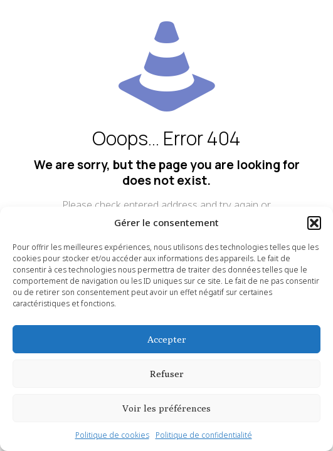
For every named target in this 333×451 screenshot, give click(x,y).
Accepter (166, 339)
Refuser (167, 373)
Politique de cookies (112, 435)
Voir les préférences (166, 408)
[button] (314, 223)
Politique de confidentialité (204, 435)
